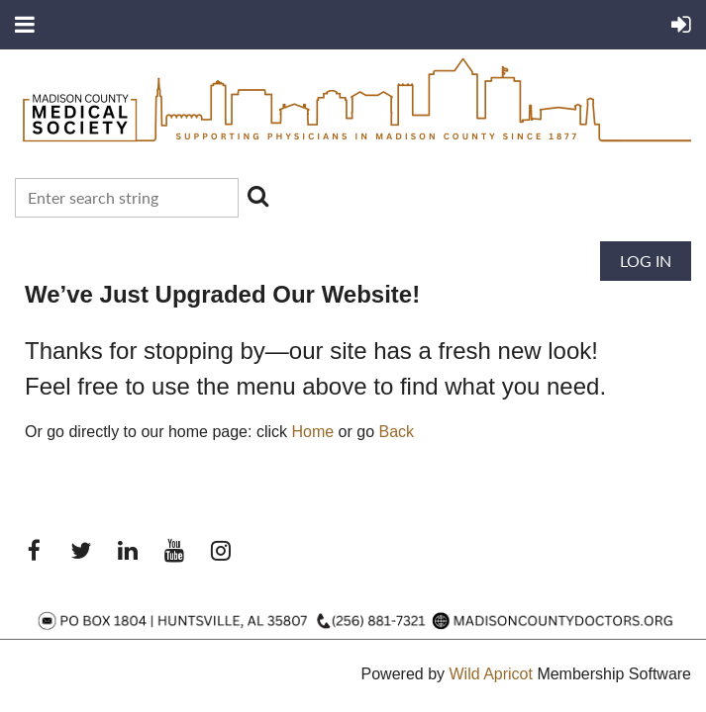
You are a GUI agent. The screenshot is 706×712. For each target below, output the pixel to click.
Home (312, 431)
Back (397, 431)
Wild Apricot (490, 674)
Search (258, 196)
